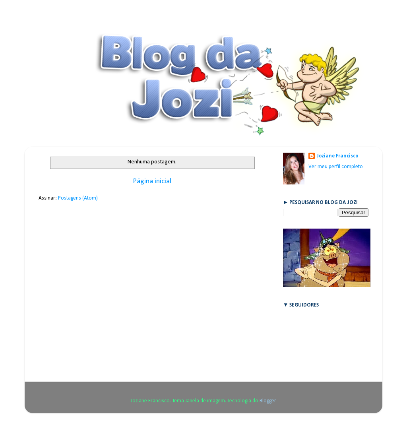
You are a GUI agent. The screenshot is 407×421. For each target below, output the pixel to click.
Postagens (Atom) (78, 198)
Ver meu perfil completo (335, 166)
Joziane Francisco (337, 156)
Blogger (268, 401)
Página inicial (152, 181)
